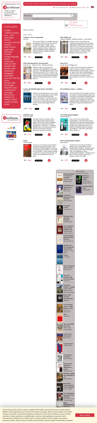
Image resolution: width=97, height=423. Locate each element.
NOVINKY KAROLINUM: (82, 172)
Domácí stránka (28, 30)
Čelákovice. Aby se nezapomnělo (33, 37)
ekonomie (8, 52)
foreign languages (11, 56)
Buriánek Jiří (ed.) (87, 183)
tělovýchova (9, 95)
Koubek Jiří (66, 280)
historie (7, 59)
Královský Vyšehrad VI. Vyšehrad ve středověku (69, 175)
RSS (10, 128)
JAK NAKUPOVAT (62, 7)
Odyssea (66, 255)
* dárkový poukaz (11, 33)
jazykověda (9, 61)
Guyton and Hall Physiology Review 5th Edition (37, 89)
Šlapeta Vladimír (68, 358)
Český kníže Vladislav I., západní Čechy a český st (69, 287)
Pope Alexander (27, 117)
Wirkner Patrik (67, 327)
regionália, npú (10, 87)
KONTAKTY (9, 17)
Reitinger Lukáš (68, 181)
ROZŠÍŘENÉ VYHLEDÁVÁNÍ (42, 19)
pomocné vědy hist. (12, 78)
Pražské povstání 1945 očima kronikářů (68, 218)
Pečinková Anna (68, 200)
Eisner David (64, 142)
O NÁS (87, 7)
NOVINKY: (28, 35)
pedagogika (9, 73)
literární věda (9, 68)
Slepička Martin (68, 290)
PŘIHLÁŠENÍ (76, 7)
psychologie (9, 85)
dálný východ (9, 47)
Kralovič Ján (27, 65)
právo (6, 80)
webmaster (11, 139)
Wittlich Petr (67, 316)
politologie (8, 76)
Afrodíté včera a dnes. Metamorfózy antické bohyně (69, 247)
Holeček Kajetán (68, 231)
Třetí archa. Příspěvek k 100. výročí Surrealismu (69, 277)
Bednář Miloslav (68, 378)
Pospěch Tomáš (67, 345)
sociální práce (10, 90)
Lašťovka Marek (68, 221)
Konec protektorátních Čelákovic (70, 141)
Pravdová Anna (68, 400)
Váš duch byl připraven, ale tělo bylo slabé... (68, 197)
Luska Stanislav (68, 209)
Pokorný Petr (67, 310)
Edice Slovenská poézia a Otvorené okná (35, 63)
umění (6, 104)
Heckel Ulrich (67, 311)
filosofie (7, 54)
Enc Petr (25, 39)
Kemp (25, 141)
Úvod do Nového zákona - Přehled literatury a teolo (68, 306)
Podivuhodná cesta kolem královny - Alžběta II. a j (69, 187)
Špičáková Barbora (77, 39)
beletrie (7, 40)
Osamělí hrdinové (68, 343)
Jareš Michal (87, 39)
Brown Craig (67, 190)
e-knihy (7, 30)
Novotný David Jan (68, 241)
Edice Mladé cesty (65, 37)
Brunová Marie (67, 269)
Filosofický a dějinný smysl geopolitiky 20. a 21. (69, 375)
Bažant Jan (66, 250)
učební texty (9, 97)
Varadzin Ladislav (68, 179)
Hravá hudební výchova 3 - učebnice (71, 89)
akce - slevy (9, 35)
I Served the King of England (69, 115)
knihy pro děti (10, 64)
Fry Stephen (67, 257)
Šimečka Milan (86, 189)
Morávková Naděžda (69, 292)
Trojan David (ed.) (68, 233)
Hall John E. (27, 91)
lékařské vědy (10, 66)
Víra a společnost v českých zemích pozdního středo (69, 227)
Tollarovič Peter (36, 65)
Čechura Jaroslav (68, 389)
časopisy (7, 45)
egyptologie (9, 49)
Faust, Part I (64, 63)
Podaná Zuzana (86, 181)
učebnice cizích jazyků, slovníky (11, 100)
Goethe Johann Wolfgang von (68, 65)
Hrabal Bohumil (64, 117)
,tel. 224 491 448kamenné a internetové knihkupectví (10, 13)
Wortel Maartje (27, 142)
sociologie (8, 92)
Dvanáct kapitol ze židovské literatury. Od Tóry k (69, 237)
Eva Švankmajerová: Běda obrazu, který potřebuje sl (69, 395)
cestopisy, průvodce (12, 42)
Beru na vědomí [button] (85, 415)
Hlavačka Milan (68, 329)
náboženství (9, 71)
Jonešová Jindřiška (65, 39)
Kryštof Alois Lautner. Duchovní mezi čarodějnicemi (69, 385)
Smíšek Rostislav (68, 371)
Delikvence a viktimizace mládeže (86, 177)
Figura (65, 314)
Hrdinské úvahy (28, 115)
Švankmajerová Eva (69, 398)
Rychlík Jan (66, 406)
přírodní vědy (9, 83)
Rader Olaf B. (67, 337)
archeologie (9, 37)
